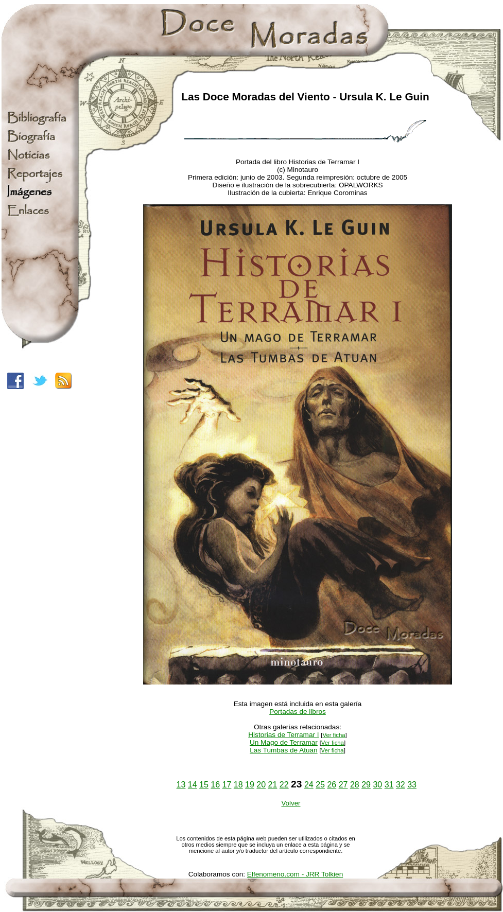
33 (412, 784)
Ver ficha (333, 735)
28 (354, 784)
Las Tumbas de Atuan (284, 750)
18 (238, 784)
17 (227, 784)
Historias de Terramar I (283, 735)
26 (331, 784)
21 (272, 784)
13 (181, 784)
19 (249, 784)
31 (389, 784)
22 (284, 784)
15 (204, 784)
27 (343, 784)
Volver (290, 803)
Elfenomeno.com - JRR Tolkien (295, 874)
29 (366, 784)
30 (377, 784)
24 (309, 784)
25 (320, 784)
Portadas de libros (297, 711)
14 (192, 784)
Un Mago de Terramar (284, 742)
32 (400, 784)
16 (215, 784)
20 (261, 784)
